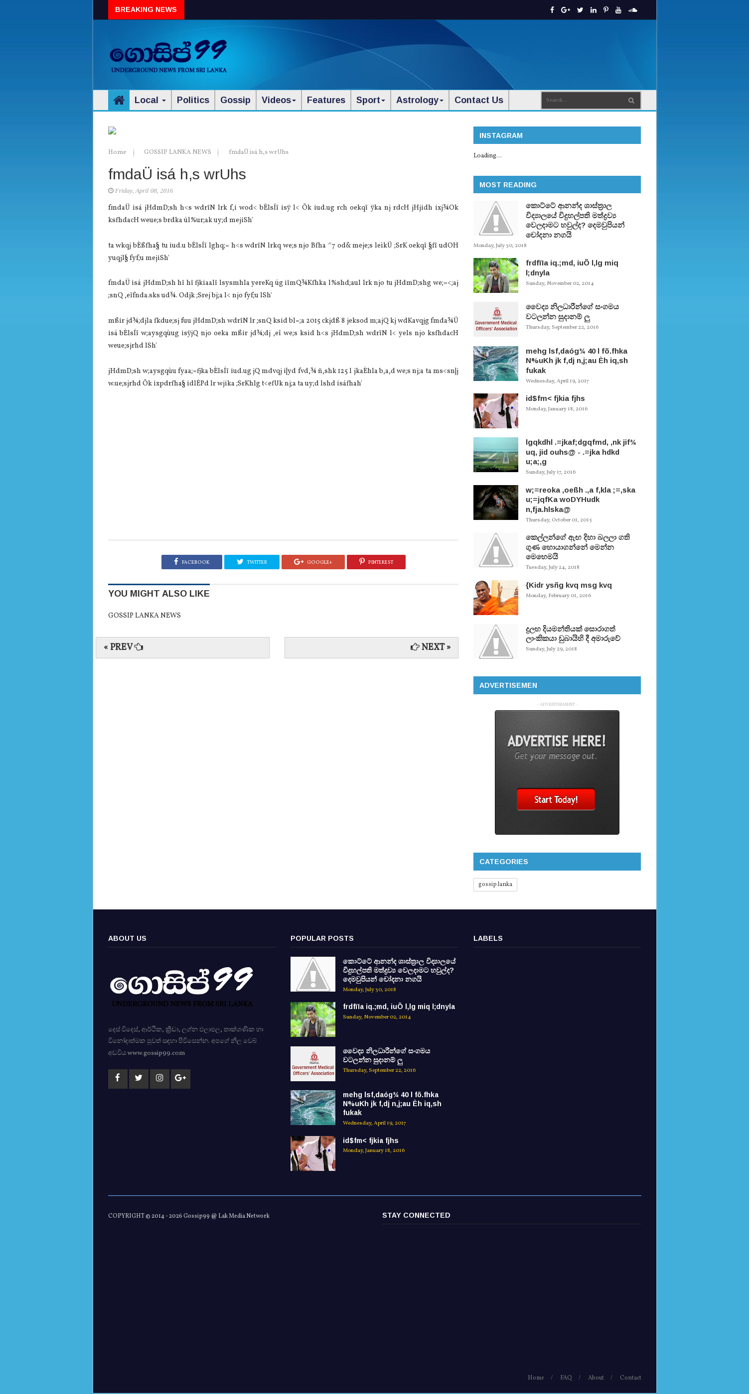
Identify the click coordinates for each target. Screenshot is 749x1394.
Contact (630, 1379)
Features (326, 100)
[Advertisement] (459, 49)
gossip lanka (495, 884)
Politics (193, 100)
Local (150, 100)
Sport (370, 100)
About (596, 1379)
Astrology (420, 100)
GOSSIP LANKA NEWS (178, 363)
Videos (279, 100)
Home (118, 363)
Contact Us (478, 100)
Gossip (235, 100)
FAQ (566, 1379)
